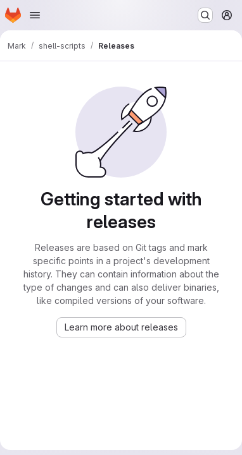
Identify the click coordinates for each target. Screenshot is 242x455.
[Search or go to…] (205, 15)
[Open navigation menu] (35, 15)
